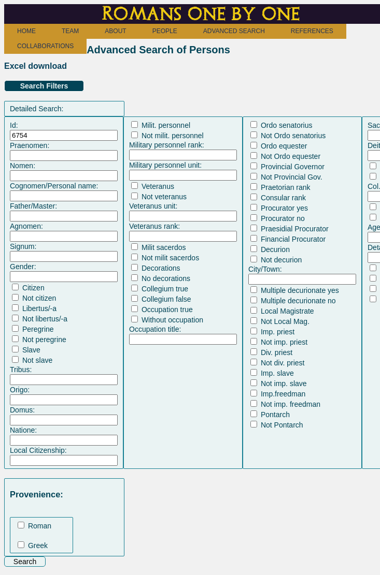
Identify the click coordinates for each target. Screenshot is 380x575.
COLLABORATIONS (45, 46)
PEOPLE (164, 31)
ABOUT (115, 31)
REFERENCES (312, 31)
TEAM (70, 31)
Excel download (35, 66)
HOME (26, 31)
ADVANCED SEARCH (234, 31)
